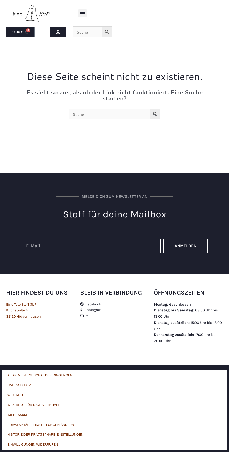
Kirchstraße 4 (17, 310)
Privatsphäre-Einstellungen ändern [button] (40, 425)
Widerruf (16, 395)
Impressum (17, 415)
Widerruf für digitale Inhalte (34, 405)
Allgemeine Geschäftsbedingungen (39, 375)
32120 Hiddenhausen (24, 316)
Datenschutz (19, 385)
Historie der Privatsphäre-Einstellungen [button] (45, 434)
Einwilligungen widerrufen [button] (32, 444)
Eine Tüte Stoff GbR (22, 304)
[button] (82, 13)
